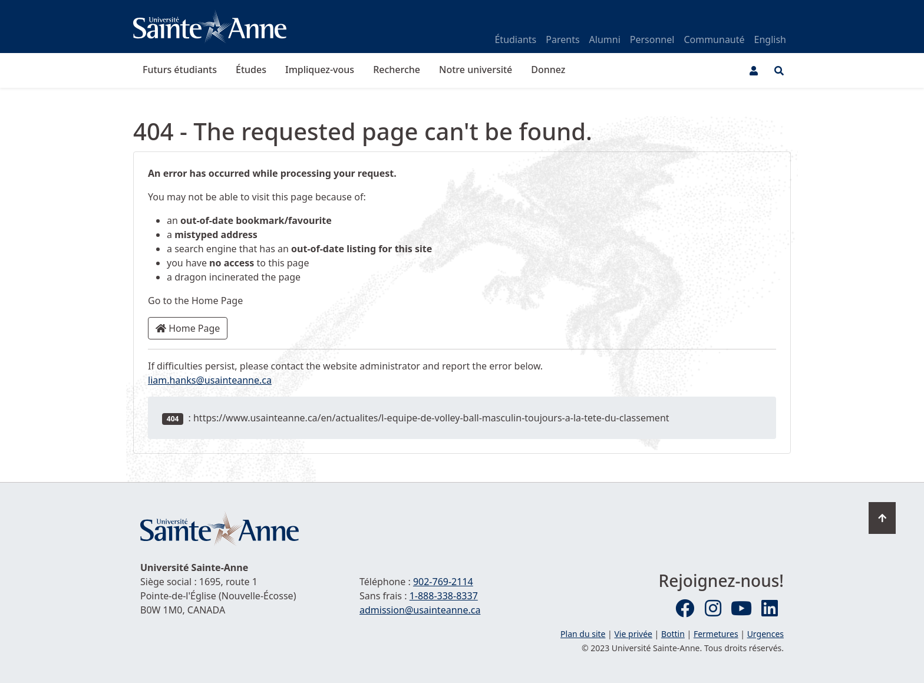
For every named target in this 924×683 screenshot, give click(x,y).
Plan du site (582, 633)
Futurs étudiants (180, 69)
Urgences (765, 633)
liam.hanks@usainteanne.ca (210, 380)
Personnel (652, 39)
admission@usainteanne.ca (419, 609)
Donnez (548, 69)
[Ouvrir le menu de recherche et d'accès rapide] (779, 70)
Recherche (396, 69)
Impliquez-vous (319, 69)
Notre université (475, 69)
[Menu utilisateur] (753, 70)
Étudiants (515, 39)
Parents (562, 39)
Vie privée (633, 633)
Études (251, 69)
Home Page (188, 328)
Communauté (714, 39)
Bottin (673, 633)
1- (444, 595)
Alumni (605, 39)
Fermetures (716, 633)
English (770, 39)
